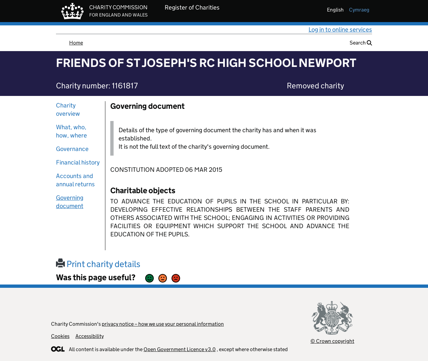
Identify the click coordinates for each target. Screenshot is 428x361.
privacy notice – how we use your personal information (163, 324)
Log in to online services (340, 29)
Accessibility (89, 336)
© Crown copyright (332, 341)
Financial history (78, 162)
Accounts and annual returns (75, 180)
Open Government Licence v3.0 (180, 349)
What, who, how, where (71, 131)
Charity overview (68, 109)
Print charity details (98, 263)
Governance (72, 149)
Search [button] (361, 43)
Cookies (60, 336)
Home (76, 43)
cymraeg (359, 10)
